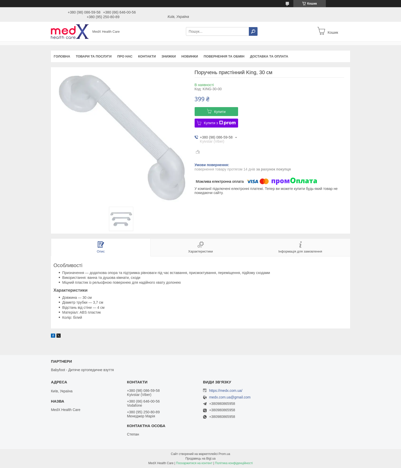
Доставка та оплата (269, 56)
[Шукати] (253, 31)
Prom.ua (224, 454)
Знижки (168, 56)
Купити (220, 112)
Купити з (220, 123)
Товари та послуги (94, 56)
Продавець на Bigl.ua (200, 458)
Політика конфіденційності (234, 463)
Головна (62, 56)
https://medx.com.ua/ (225, 391)
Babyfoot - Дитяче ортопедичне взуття (82, 370)
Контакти (147, 56)
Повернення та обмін (224, 56)
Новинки (189, 56)
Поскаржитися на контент (194, 463)
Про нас (124, 56)
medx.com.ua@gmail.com (230, 397)
